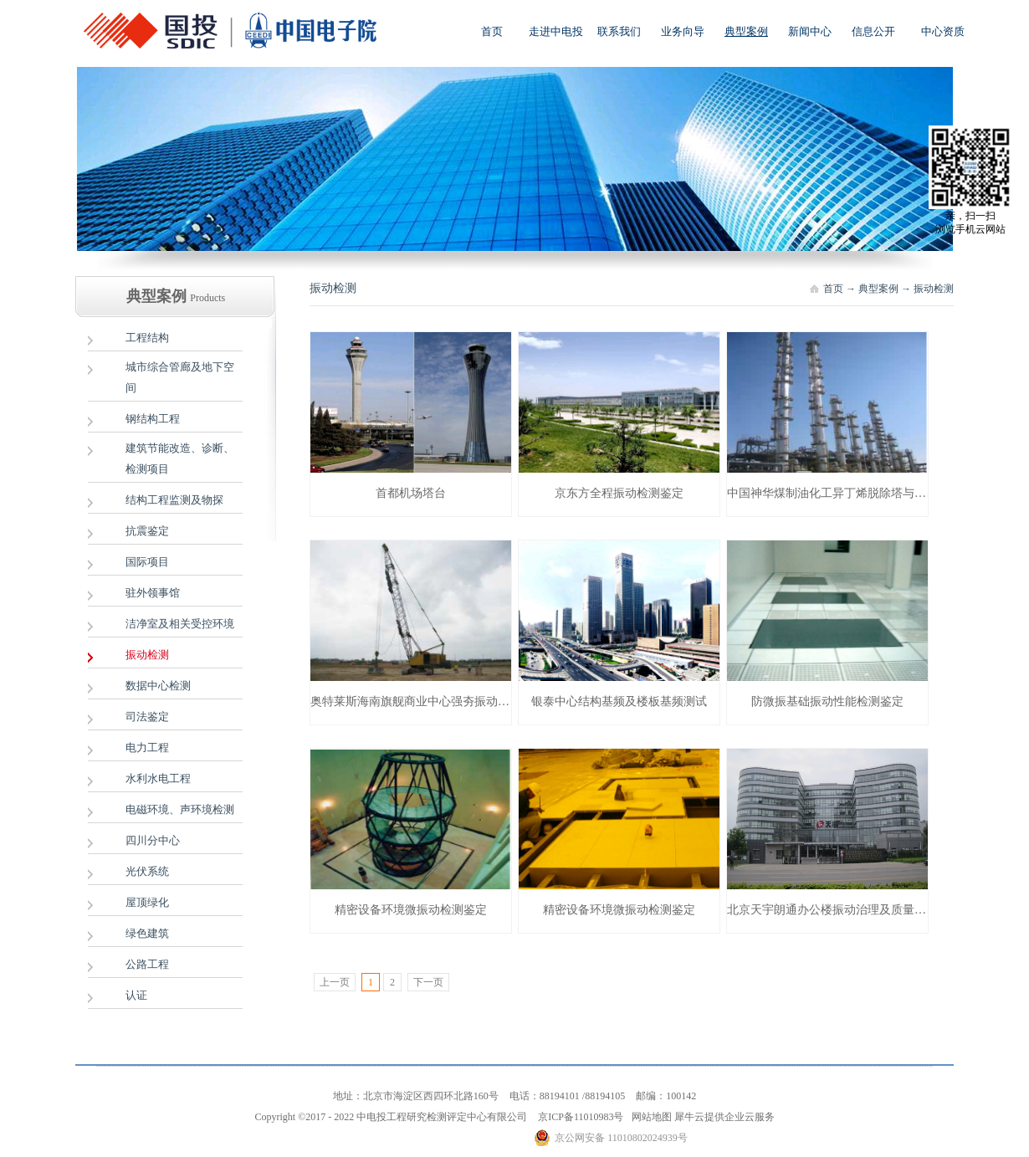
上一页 (335, 982)
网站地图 (649, 1117)
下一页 (428, 982)
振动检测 (934, 288)
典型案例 (878, 288)
